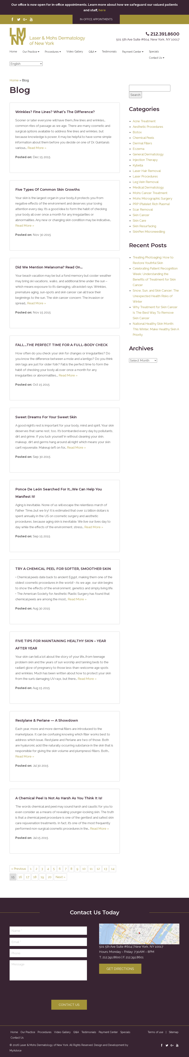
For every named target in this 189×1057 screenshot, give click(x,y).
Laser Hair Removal (147, 171)
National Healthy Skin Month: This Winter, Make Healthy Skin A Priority (156, 329)
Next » (60, 877)
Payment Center (132, 51)
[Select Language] (26, 63)
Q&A (92, 51)
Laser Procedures (145, 176)
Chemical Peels (143, 138)
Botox (137, 132)
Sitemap (173, 1032)
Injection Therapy (145, 160)
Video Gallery (74, 51)
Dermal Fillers (142, 143)
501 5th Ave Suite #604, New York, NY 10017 (147, 39)
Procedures (53, 51)
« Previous (18, 869)
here (102, 10)
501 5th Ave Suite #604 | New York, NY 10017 (131, 946)
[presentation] (38, 990)
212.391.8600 (111, 957)
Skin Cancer (141, 215)
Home (13, 51)
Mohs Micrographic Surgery (152, 198)
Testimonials (109, 51)
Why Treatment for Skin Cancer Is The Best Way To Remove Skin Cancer (155, 312)
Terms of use (155, 1032)
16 (20, 877)
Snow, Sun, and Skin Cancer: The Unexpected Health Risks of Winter (156, 296)
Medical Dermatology (148, 187)
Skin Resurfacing (144, 226)
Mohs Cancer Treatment (150, 193)
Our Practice (31, 51)
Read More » (37, 148)
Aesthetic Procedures (148, 126)
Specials (154, 51)
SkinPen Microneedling (149, 231)
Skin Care (139, 220)
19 (42, 877)
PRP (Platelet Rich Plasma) (151, 204)
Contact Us (156, 57)
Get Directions (120, 969)
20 (49, 877)
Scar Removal (143, 209)
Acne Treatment (144, 121)
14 (112, 869)
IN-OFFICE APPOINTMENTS (96, 19)
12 (98, 869)
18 (35, 877)
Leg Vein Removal (146, 182)
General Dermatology (148, 154)
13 (105, 869)
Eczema (138, 149)
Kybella (138, 165)
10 (84, 869)
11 (91, 869)
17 (27, 877)
